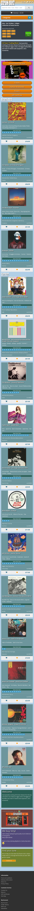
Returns (3, 892)
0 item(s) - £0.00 (17, 13)
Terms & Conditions (6, 878)
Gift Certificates (5, 894)
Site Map (3, 896)
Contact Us (9, 860)
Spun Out (8, 4)
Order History (5, 904)
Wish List (3, 906)
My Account (4, 903)
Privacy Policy (5, 884)
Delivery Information (7, 880)
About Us (3, 882)
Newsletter (4, 908)
